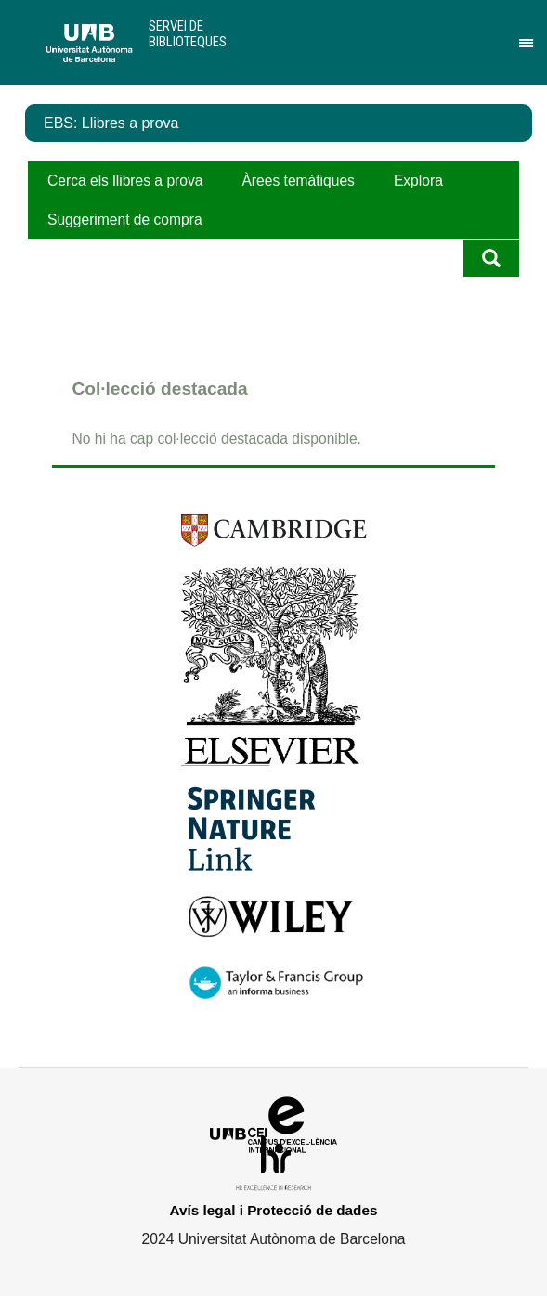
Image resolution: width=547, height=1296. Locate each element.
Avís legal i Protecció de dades (274, 1210)
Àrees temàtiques (297, 180)
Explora (418, 180)
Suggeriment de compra (124, 219)
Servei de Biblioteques (188, 34)
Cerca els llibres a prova (124, 180)
